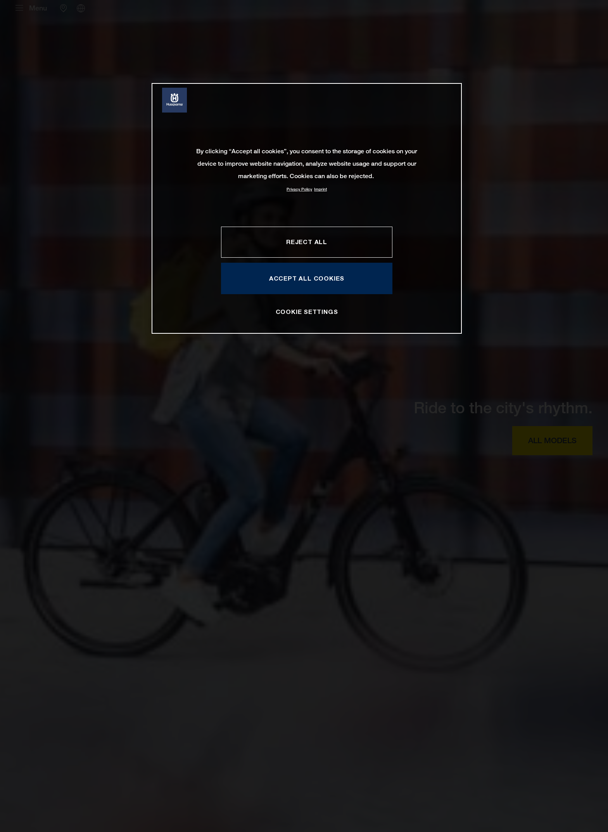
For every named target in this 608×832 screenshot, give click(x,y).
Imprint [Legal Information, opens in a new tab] (320, 189)
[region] (307, 208)
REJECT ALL (306, 241)
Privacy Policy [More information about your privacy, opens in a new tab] (299, 189)
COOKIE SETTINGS (307, 311)
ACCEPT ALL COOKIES (306, 278)
